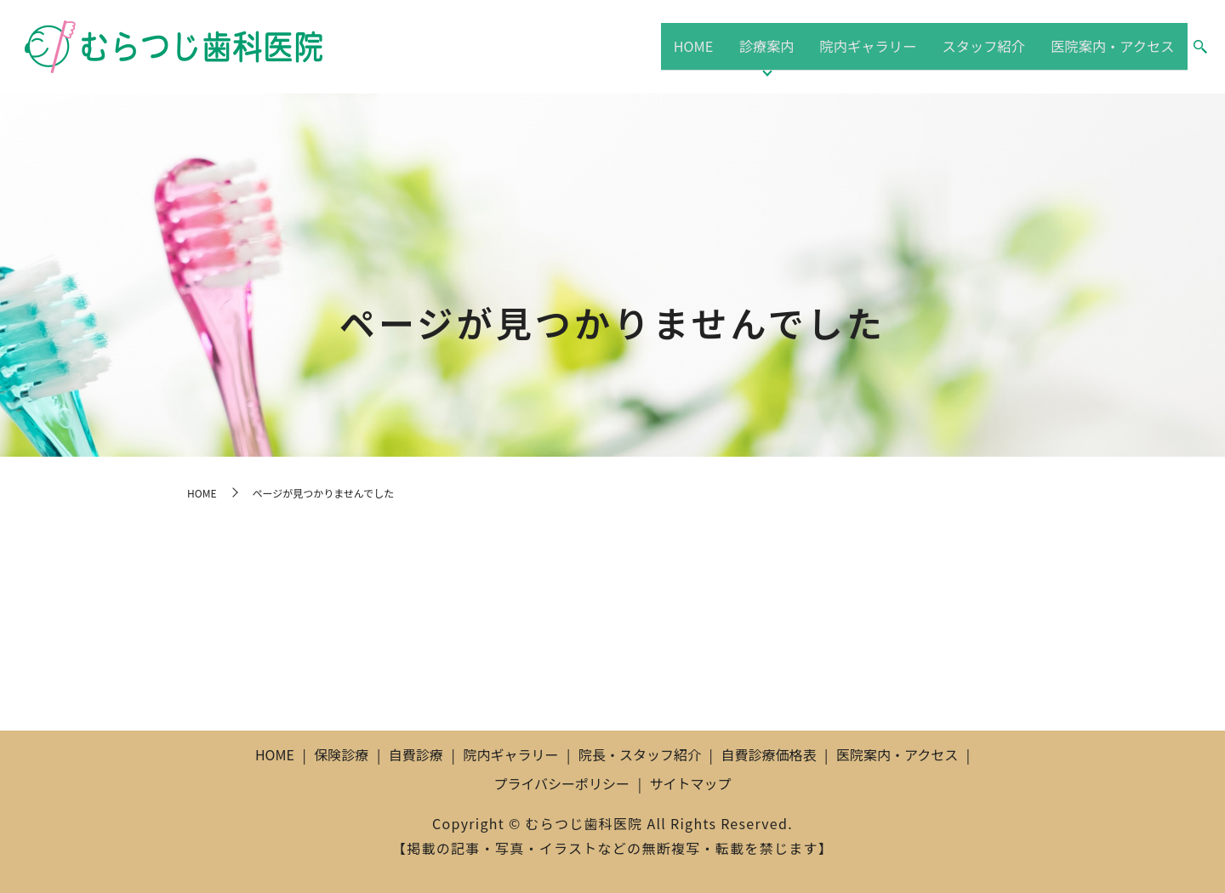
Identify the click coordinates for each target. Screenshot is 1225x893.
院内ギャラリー (866, 46)
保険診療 (341, 754)
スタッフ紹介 (982, 46)
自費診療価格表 (768, 754)
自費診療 (416, 754)
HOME (702, 46)
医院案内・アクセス (1111, 46)
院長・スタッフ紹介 (639, 754)
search (1200, 47)
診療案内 (770, 46)
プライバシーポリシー (561, 783)
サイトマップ (691, 783)
